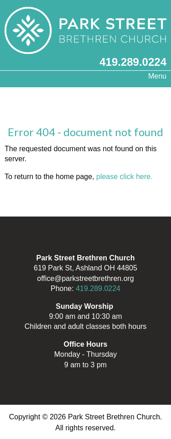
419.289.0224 (132, 62)
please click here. (124, 176)
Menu (152, 76)
